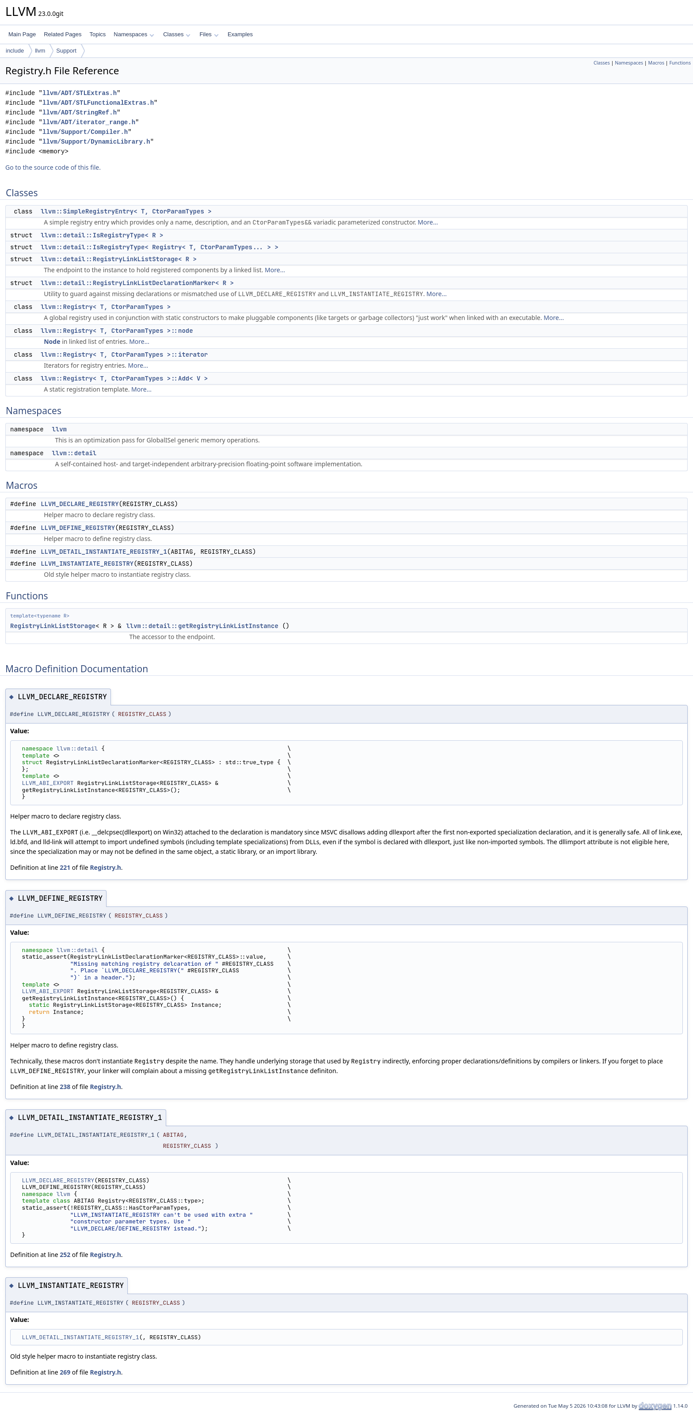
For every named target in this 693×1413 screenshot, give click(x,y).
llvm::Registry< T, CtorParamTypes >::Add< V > (124, 378)
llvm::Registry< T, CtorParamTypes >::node (117, 331)
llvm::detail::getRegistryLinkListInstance (202, 626)
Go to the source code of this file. (53, 167)
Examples (240, 34)
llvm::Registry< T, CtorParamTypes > (106, 307)
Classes (176, 34)
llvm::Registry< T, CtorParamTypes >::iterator (124, 354)
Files (208, 34)
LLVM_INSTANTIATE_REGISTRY (87, 563)
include (15, 50)
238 (65, 1086)
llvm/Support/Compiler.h (85, 132)
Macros (656, 63)
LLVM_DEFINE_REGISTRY (78, 528)
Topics (97, 34)
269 (65, 1372)
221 (65, 867)
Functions (680, 63)
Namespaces (134, 34)
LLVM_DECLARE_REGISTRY (79, 504)
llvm (40, 50)
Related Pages (62, 34)
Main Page (22, 34)
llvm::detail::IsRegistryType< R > (102, 235)
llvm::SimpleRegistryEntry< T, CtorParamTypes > (126, 211)
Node (52, 341)
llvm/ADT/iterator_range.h (88, 122)
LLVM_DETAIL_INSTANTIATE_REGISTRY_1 (104, 552)
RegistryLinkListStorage (52, 626)
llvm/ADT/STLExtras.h (79, 93)
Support (66, 50)
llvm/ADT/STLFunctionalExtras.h (98, 103)
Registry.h (105, 867)
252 (65, 1254)
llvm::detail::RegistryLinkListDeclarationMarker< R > (137, 283)
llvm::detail (74, 453)
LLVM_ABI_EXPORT (48, 783)
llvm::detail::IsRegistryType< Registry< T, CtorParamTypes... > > (159, 247)
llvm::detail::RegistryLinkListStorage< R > (119, 259)
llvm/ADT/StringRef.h (79, 112)
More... (428, 222)
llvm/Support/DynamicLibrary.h (96, 141)
